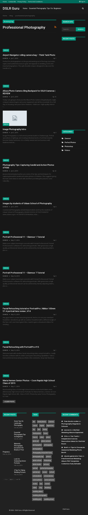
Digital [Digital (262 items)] (42, 425)
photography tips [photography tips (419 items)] (38, 456)
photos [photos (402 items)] (48, 456)
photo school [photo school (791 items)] (37, 460)
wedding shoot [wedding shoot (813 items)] (49, 499)
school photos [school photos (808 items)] (48, 476)
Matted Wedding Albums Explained (72, 431)
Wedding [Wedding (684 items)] (47, 487)
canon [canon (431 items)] (35, 425)
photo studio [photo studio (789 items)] (37, 464)
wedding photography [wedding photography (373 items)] (40, 495)
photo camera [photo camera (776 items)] (45, 441)
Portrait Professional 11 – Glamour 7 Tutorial (24, 273)
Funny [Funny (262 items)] (45, 433)
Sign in (82, 2)
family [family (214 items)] (45, 429)
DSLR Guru (11, 8)
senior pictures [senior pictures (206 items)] (49, 480)
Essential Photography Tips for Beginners (58, 8)
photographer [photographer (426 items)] (37, 445)
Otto (66, 436)
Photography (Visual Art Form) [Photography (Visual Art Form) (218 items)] (42, 453)
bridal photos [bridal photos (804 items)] (42, 422)
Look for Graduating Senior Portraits (20, 461)
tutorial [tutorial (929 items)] (47, 484)
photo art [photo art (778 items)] (36, 441)
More (78, 8)
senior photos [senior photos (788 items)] (37, 480)
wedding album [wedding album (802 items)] (38, 491)
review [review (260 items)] (45, 472)
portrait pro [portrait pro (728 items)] (36, 472)
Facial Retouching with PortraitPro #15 (21, 347)
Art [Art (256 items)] (34, 422)
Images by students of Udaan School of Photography (27, 203)
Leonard (67, 430)
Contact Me (12, 2)
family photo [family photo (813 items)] (37, 433)
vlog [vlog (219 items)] (40, 487)
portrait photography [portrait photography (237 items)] (46, 468)
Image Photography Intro (14, 129)
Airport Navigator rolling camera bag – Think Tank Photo (29, 55)
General (68, 138)
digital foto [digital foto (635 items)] (50, 425)
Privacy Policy (22, 2)
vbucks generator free (73, 456)
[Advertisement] (73, 84)
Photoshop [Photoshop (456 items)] (47, 460)
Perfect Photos (70, 142)
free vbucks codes (71, 421)
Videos (6, 50)
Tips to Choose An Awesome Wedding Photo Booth (73, 450)
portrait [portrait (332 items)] (35, 468)
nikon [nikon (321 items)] (42, 437)
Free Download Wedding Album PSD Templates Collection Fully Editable (71, 461)
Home (5, 2)
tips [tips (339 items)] (41, 484)
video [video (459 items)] (34, 487)
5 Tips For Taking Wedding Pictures (20, 471)
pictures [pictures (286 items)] (46, 464)
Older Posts (9, 401)
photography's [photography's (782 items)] (37, 449)
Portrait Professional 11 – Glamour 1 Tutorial (24, 237)
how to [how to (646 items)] (35, 437)
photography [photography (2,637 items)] (48, 445)
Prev (6, 479)
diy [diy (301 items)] (34, 429)
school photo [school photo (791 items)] (37, 476)
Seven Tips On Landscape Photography (18, 423)
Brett (66, 447)
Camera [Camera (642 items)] (51, 422)
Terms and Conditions (35, 2)
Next (12, 479)
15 (54, 97)
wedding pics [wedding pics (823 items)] (37, 499)
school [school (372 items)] (52, 472)
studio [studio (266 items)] (35, 484)
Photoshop (69, 146)
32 (54, 171)
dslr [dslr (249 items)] (39, 429)
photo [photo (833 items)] (48, 437)
